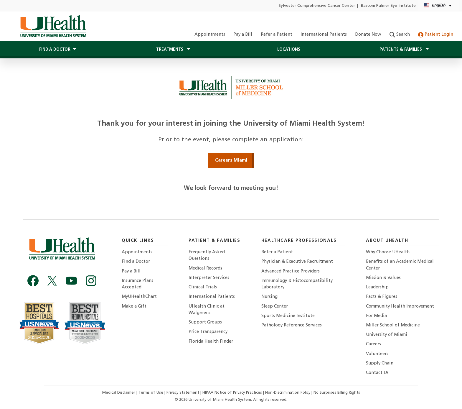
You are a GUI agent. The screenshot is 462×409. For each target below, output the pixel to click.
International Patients (324, 34)
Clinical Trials (203, 287)
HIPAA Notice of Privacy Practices (232, 393)
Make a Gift (134, 306)
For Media (376, 316)
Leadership (377, 287)
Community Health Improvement (400, 306)
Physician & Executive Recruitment (297, 261)
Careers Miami (231, 160)
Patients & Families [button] (401, 49)
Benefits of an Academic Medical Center (400, 264)
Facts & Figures (381, 297)
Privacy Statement (183, 393)
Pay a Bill (242, 34)
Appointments (209, 34)
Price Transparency (208, 332)
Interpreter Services (209, 278)
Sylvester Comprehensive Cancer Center (317, 6)
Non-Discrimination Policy (287, 393)
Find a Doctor (136, 261)
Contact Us (377, 373)
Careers (373, 344)
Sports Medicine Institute (288, 316)
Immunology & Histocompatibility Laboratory (297, 284)
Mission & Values (383, 278)
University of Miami (386, 335)
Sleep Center (274, 306)
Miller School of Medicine (393, 325)
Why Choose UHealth (388, 252)
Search (400, 34)
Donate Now (368, 34)
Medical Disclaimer (119, 393)
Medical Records (205, 268)
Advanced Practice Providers (290, 271)
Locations (288, 49)
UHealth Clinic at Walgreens (207, 309)
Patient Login (435, 34)
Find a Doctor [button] (54, 49)
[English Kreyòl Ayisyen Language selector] (438, 6)
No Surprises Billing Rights (337, 393)
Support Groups (205, 322)
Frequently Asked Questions (207, 255)
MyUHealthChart (139, 297)
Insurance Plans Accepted (137, 284)
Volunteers (377, 354)
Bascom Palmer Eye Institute (388, 6)
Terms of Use (151, 393)
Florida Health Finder (211, 341)
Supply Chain (379, 363)
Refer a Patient (276, 34)
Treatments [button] (170, 49)
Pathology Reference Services (291, 325)
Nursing (269, 297)
